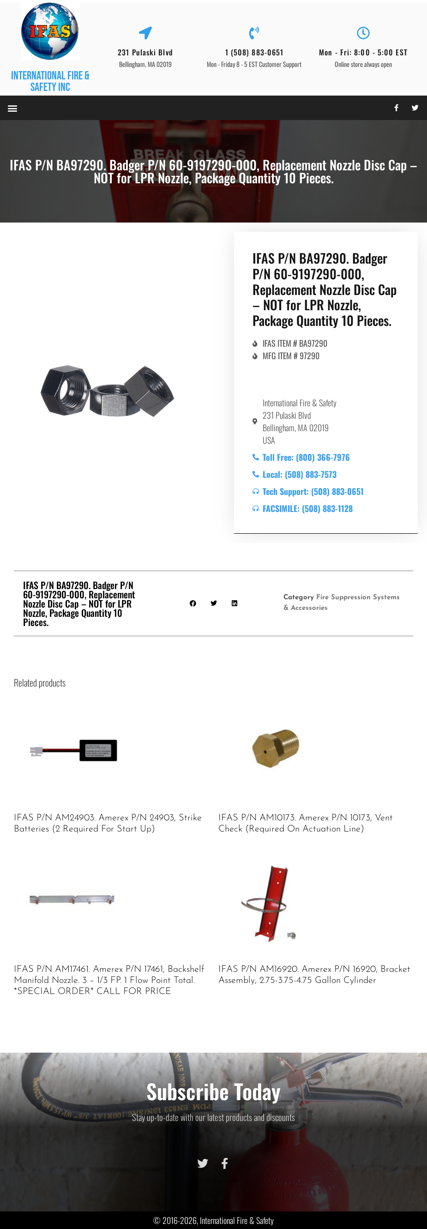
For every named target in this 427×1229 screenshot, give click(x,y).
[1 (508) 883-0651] (254, 33)
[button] (12, 107)
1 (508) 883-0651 (254, 52)
